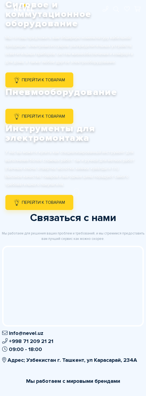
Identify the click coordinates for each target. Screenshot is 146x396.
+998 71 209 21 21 (27, 341)
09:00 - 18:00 (22, 349)
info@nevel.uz (22, 333)
